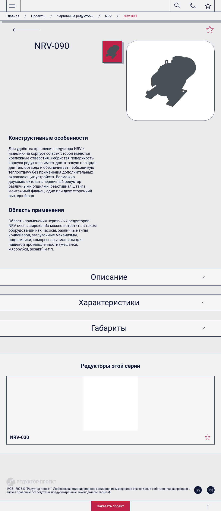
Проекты (38, 16)
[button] (208, 6)
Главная (12, 16)
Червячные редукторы (75, 16)
